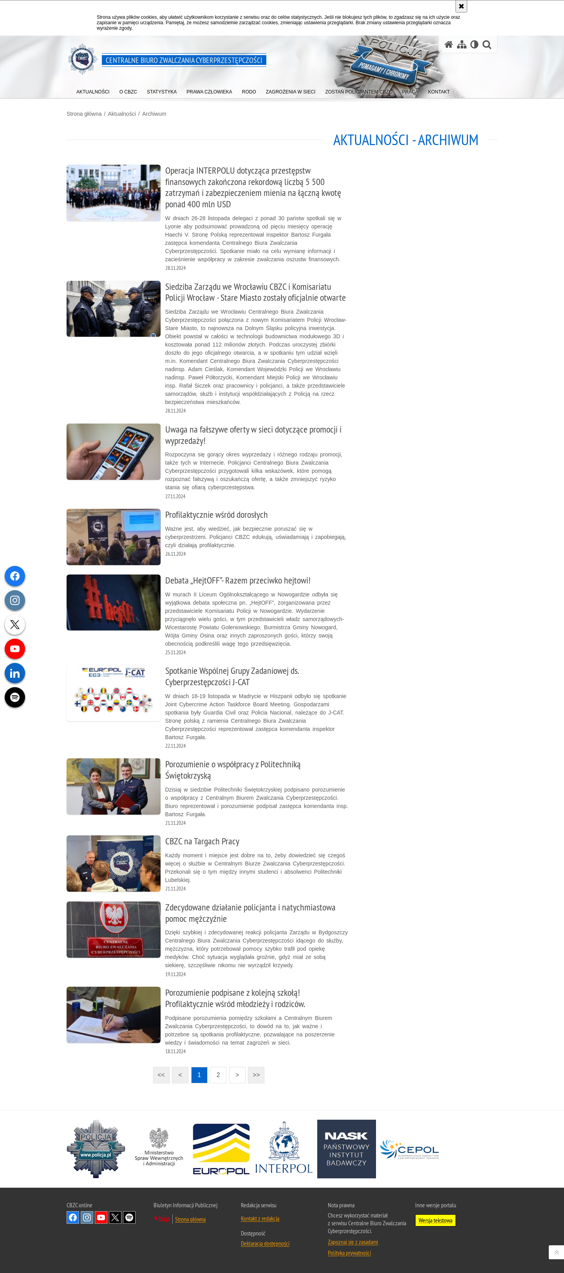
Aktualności (122, 114)
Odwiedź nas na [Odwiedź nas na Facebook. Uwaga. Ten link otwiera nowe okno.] (73, 1217)
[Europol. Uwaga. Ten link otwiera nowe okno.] (221, 1149)
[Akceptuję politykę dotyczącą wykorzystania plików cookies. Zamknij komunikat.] (461, 6)
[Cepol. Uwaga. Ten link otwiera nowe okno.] (409, 1149)
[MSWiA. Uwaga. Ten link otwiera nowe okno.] (158, 1149)
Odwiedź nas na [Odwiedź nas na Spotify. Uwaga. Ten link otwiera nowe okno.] (129, 1217)
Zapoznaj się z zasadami (353, 1242)
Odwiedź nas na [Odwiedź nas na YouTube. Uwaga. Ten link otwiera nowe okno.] (101, 1217)
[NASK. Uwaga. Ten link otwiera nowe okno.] (346, 1149)
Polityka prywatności (349, 1253)
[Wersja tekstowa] (474, 44)
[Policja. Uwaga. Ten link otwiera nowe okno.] (96, 1149)
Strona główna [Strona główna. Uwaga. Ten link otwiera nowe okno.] (190, 1219)
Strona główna (84, 114)
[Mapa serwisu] (461, 44)
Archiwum (154, 114)
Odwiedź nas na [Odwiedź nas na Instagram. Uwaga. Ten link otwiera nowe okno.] (87, 1217)
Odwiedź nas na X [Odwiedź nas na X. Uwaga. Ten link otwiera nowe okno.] (115, 1217)
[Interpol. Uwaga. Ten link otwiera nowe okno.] (284, 1149)
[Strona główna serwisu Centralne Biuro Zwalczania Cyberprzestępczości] (449, 44)
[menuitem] (93, 90)
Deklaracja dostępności (265, 1243)
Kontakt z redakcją (260, 1218)
